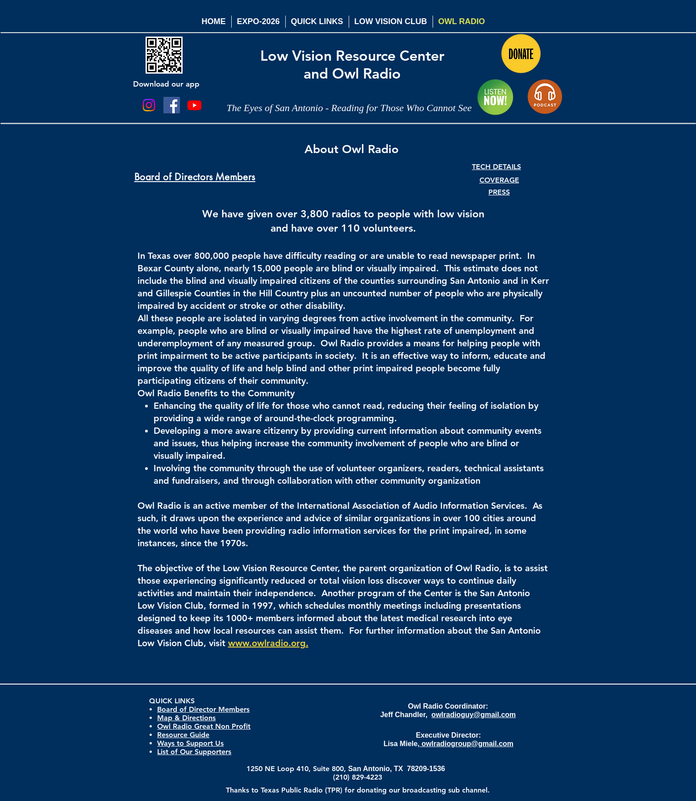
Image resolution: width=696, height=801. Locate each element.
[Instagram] (149, 105)
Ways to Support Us (190, 743)
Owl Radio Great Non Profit (203, 726)
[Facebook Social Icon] (171, 105)
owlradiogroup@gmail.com (466, 743)
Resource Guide (183, 734)
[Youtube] (194, 105)
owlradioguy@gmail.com (473, 714)
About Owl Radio (351, 149)
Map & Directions (186, 718)
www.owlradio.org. (268, 643)
